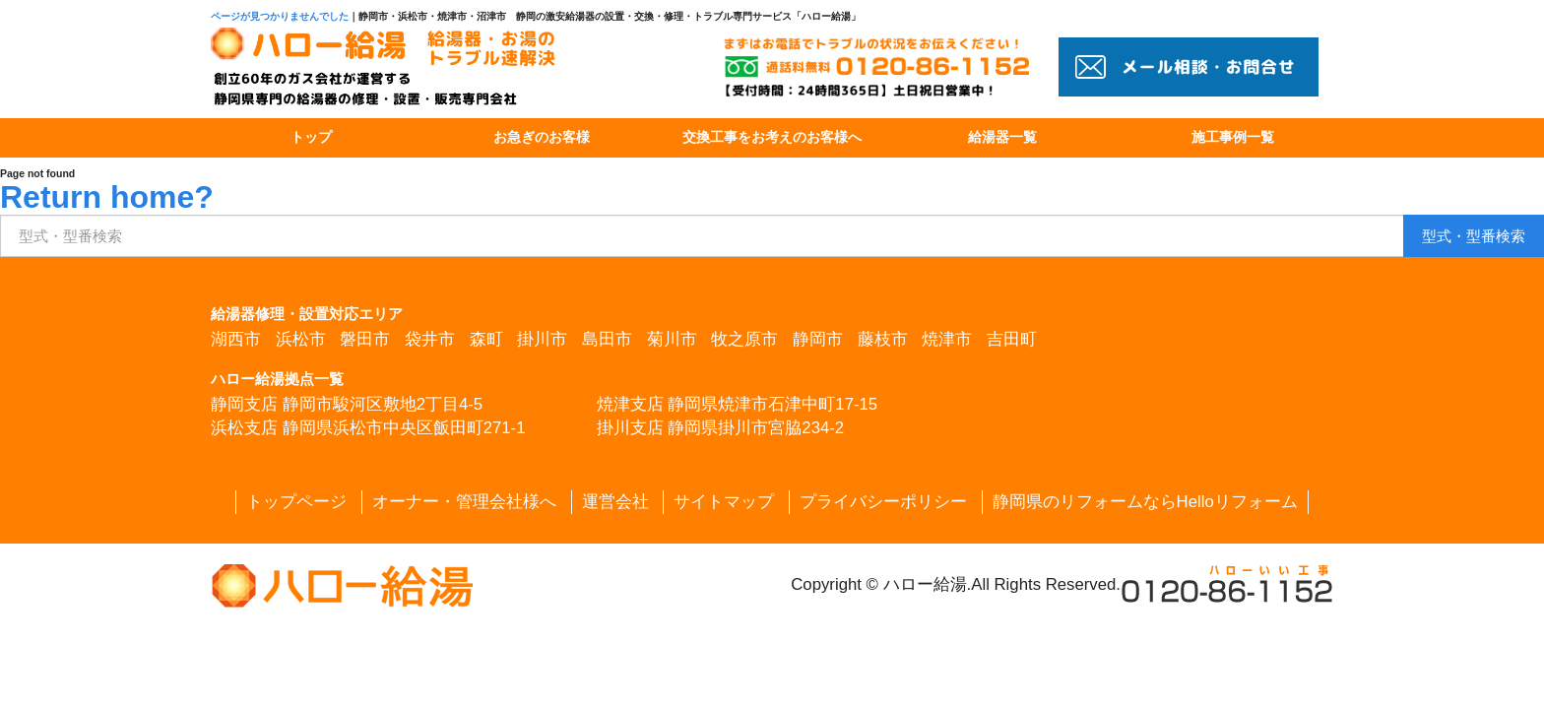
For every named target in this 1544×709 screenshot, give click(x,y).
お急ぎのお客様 (541, 137)
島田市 (607, 339)
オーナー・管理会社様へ (464, 501)
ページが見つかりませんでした (280, 16)
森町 (486, 339)
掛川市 (542, 339)
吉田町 (1012, 339)
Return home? (107, 197)
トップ (311, 137)
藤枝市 (883, 339)
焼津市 (947, 339)
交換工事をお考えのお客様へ (772, 137)
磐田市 (365, 339)
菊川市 (672, 339)
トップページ (296, 501)
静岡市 (818, 339)
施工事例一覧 (1232, 137)
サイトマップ (724, 501)
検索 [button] (1473, 235)
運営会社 (615, 501)
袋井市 (430, 339)
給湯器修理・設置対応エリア (307, 313)
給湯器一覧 (1002, 137)
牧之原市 (744, 339)
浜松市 (301, 339)
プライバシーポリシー (883, 501)
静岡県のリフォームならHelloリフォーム (1145, 501)
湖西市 (236, 339)
